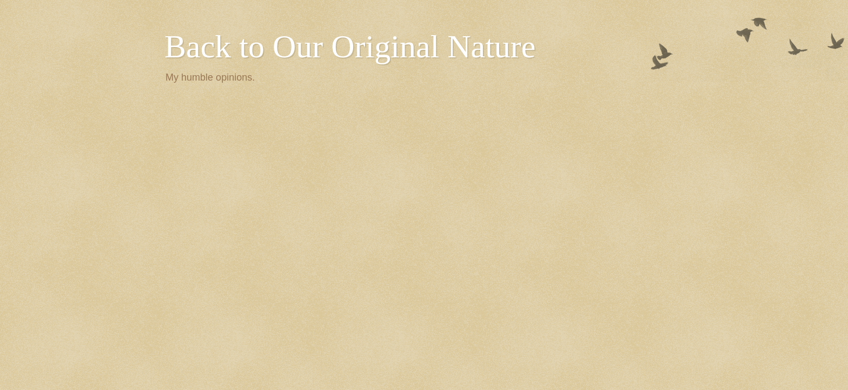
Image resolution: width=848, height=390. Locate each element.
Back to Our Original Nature (349, 46)
